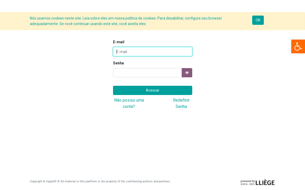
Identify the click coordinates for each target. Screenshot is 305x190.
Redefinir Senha (181, 103)
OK (258, 20)
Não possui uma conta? (129, 103)
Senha (118, 63)
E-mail (118, 42)
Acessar (152, 90)
